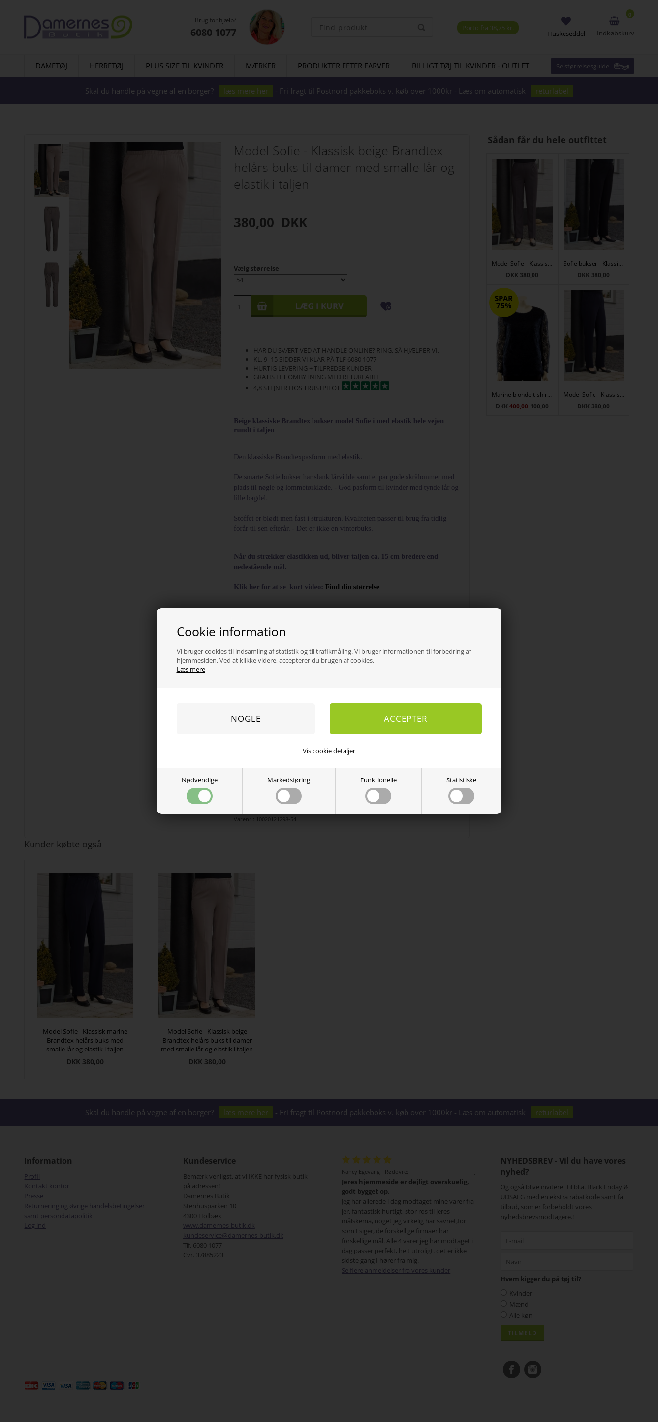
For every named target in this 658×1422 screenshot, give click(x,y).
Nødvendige (200, 790)
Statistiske (461, 790)
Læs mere (191, 669)
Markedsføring (288, 790)
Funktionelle (378, 790)
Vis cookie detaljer (329, 750)
